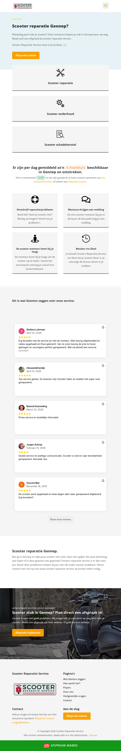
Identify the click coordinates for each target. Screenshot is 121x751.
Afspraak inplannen (27, 632)
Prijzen (67, 687)
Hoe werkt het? (71, 683)
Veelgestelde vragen (74, 696)
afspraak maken (77, 181)
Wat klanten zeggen (74, 679)
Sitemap (93, 735)
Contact (67, 700)
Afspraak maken (25, 55)
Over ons (68, 691)
